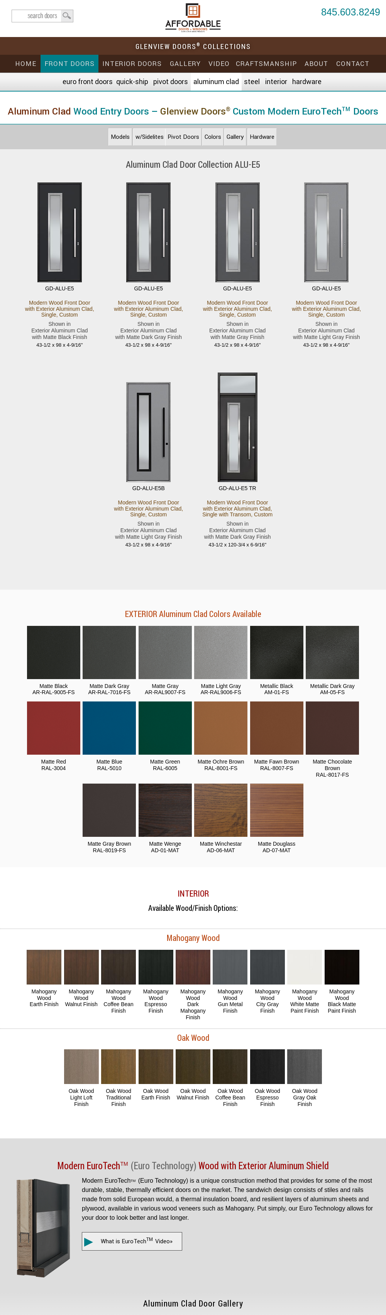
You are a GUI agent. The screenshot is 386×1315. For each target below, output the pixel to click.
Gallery (185, 63)
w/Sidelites (149, 136)
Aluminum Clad (216, 82)
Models (120, 136)
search (42, 16)
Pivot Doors (170, 82)
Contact (352, 63)
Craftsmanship (266, 63)
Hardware (307, 82)
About (316, 63)
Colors (213, 136)
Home (25, 63)
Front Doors (69, 63)
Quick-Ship (132, 82)
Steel (252, 82)
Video (219, 63)
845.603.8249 (350, 12)
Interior (276, 82)
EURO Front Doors (88, 82)
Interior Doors (132, 63)
